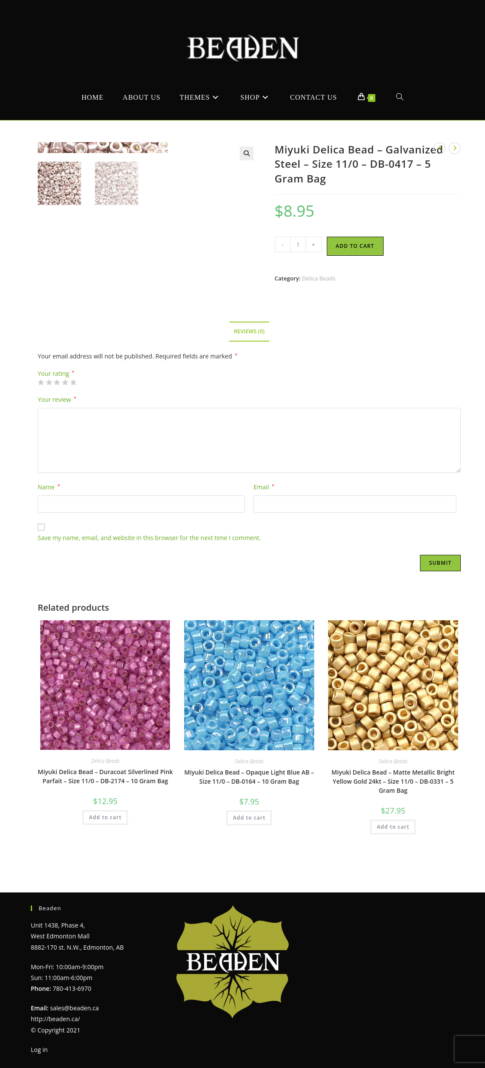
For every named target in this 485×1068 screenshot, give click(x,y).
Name (49, 509)
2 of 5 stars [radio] (49, 404)
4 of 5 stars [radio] (65, 404)
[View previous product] (439, 148)
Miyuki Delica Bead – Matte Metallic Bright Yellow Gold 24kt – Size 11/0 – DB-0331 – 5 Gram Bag (393, 803)
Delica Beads (318, 278)
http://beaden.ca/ (55, 1019)
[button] (247, 153)
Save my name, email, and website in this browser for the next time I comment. (149, 560)
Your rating (56, 395)
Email (264, 509)
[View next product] (455, 148)
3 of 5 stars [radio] (57, 404)
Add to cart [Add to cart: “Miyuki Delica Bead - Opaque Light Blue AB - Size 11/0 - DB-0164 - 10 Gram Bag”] (249, 839)
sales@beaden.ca (74, 1008)
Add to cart (355, 246)
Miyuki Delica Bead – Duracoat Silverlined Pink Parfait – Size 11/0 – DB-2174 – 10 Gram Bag (105, 798)
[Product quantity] (298, 244)
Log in (39, 1049)
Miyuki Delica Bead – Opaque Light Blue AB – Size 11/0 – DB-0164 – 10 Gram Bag (249, 799)
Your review (57, 421)
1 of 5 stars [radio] (41, 404)
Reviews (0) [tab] (249, 353)
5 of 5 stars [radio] (73, 404)
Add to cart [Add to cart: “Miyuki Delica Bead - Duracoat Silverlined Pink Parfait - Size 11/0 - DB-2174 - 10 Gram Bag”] (105, 839)
